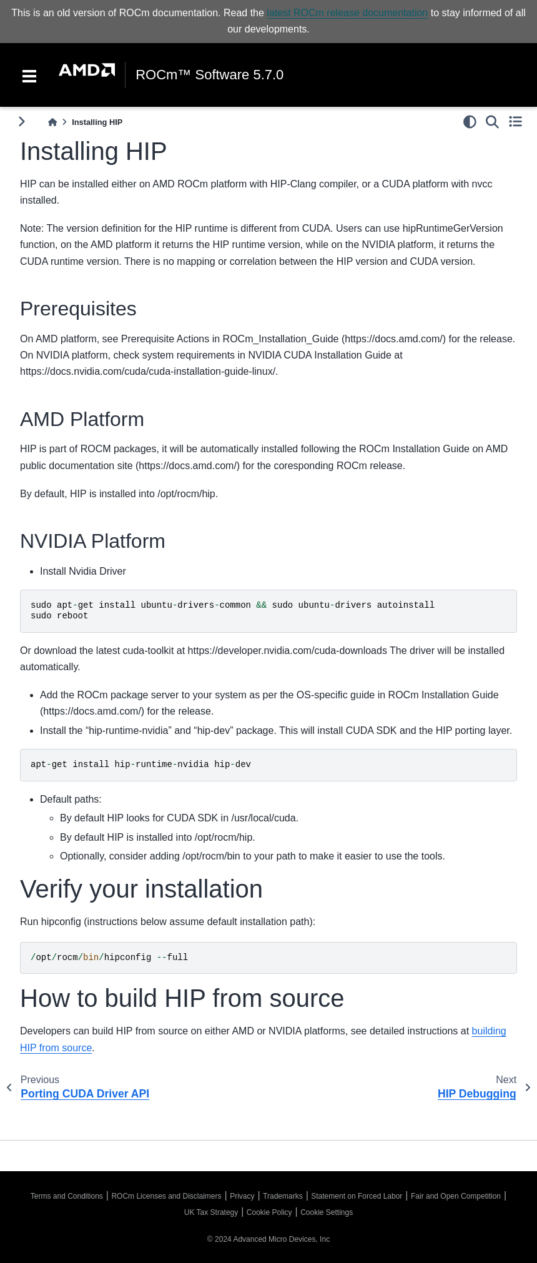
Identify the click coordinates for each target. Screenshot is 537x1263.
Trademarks (283, 1196)
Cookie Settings (326, 1212)
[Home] (52, 122)
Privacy (242, 1196)
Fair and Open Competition (456, 1196)
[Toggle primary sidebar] (21, 121)
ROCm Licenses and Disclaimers (166, 1196)
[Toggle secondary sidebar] (515, 122)
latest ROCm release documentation (347, 12)
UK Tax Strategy (211, 1212)
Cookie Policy (269, 1212)
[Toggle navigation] (29, 75)
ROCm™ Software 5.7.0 (209, 74)
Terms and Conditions (67, 1196)
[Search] (492, 122)
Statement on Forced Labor (356, 1196)
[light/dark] (469, 122)
